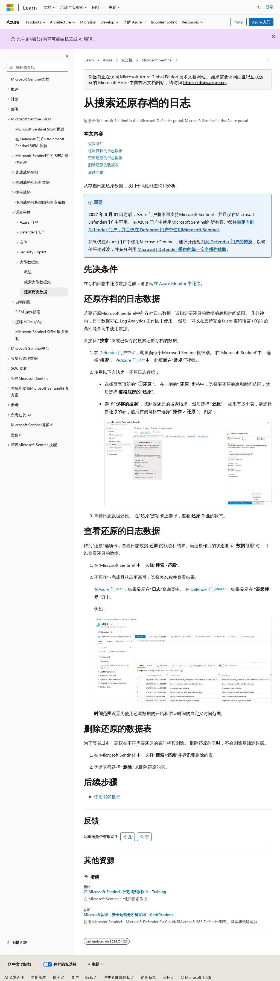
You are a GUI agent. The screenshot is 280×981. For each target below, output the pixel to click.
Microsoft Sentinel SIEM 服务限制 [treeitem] (41, 335)
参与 (75, 977)
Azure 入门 (261, 22)
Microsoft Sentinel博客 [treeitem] (30, 424)
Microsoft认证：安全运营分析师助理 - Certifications (128, 914)
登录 (269, 7)
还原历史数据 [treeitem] (35, 291)
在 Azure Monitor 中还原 (177, 283)
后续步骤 (95, 172)
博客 (56, 977)
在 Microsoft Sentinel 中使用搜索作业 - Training (125, 891)
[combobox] (37, 67)
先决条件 (95, 143)
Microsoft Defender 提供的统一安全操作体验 (182, 249)
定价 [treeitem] (15, 434)
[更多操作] (267, 60)
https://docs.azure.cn (204, 82)
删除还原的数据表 (103, 164)
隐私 (89, 977)
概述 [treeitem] (28, 271)
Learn (89, 60)
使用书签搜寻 (107, 796)
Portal (239, 22)
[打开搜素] (258, 7)
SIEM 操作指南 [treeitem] (27, 311)
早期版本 (38, 977)
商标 (166, 977)
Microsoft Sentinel (157, 60)
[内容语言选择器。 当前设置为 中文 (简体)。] (19, 964)
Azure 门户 (130, 360)
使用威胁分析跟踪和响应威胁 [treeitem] (40, 202)
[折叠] (67, 56)
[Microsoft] (10, 7)
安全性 (127, 60)
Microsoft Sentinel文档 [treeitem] (30, 79)
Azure (107, 60)
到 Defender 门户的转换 (228, 241)
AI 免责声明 (14, 977)
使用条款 (148, 977)
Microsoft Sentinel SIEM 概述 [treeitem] (40, 129)
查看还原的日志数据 (105, 157)
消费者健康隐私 (116, 977)
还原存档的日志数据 (105, 150)
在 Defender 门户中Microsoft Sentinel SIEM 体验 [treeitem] (39, 142)
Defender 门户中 (115, 352)
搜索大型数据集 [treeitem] (37, 281)
